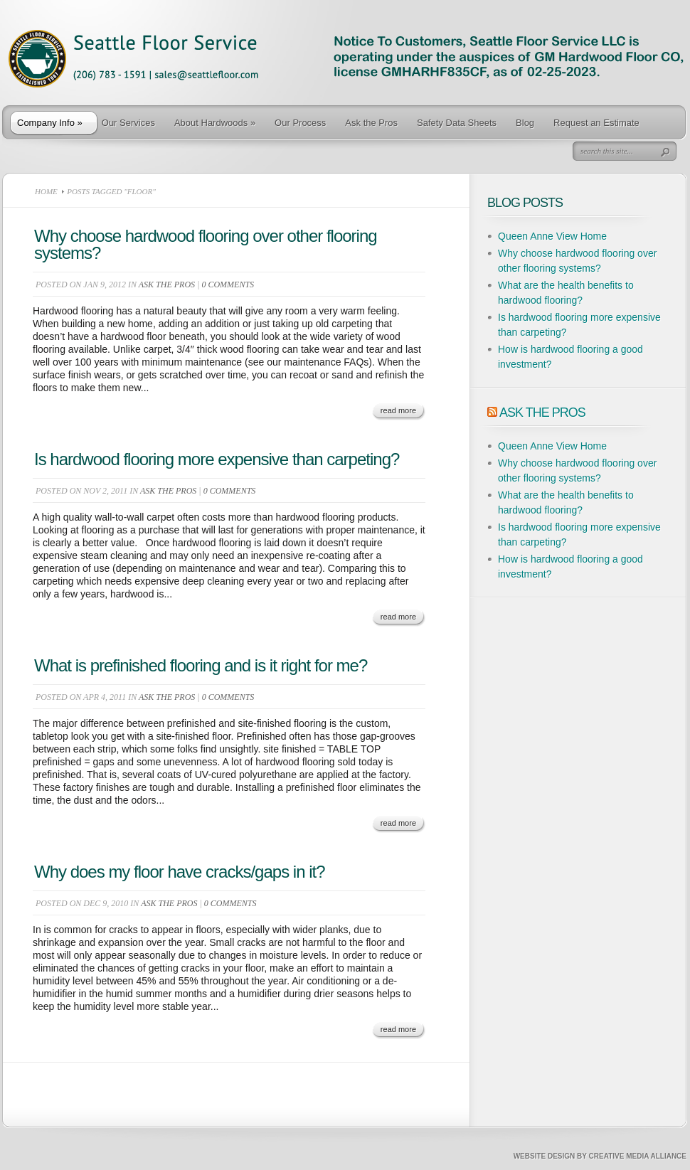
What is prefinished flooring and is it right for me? (200, 665)
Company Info (50, 122)
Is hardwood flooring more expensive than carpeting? (216, 459)
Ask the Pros (371, 122)
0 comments (227, 284)
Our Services (128, 122)
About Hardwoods (214, 122)
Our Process (300, 122)
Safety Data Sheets (457, 122)
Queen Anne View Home (552, 236)
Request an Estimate (596, 122)
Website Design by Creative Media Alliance (600, 1156)
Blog (525, 122)
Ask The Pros (542, 412)
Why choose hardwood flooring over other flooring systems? (205, 244)
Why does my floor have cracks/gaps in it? (179, 871)
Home (46, 191)
